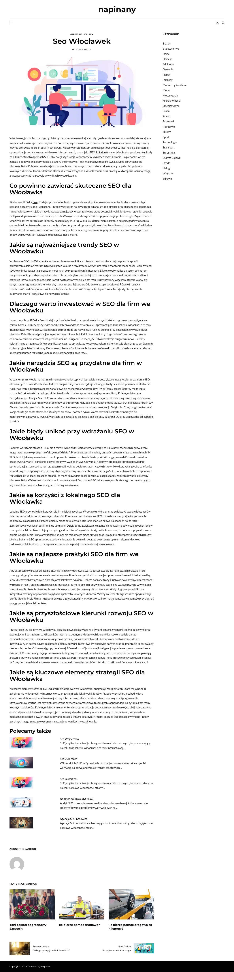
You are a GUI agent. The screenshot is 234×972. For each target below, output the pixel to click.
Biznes (167, 43)
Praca (166, 111)
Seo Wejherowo (69, 739)
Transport (169, 147)
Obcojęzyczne (171, 105)
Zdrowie (168, 178)
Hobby (167, 74)
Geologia (168, 69)
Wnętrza (168, 173)
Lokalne (101, 152)
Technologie (170, 142)
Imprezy (168, 79)
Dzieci (166, 53)
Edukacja (168, 64)
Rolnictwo (169, 126)
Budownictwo (171, 48)
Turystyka (169, 152)
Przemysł (168, 121)
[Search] (223, 23)
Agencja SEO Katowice (73, 818)
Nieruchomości (172, 100)
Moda (166, 90)
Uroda (166, 163)
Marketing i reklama (82, 34)
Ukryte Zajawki (172, 157)
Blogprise (45, 966)
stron (131, 270)
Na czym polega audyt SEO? (76, 798)
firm (35, 202)
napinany (117, 9)
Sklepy (167, 131)
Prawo (166, 116)
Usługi (167, 168)
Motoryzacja (170, 95)
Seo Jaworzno (68, 778)
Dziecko (167, 59)
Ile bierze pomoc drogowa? (79, 925)
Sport (166, 137)
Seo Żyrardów (68, 758)
